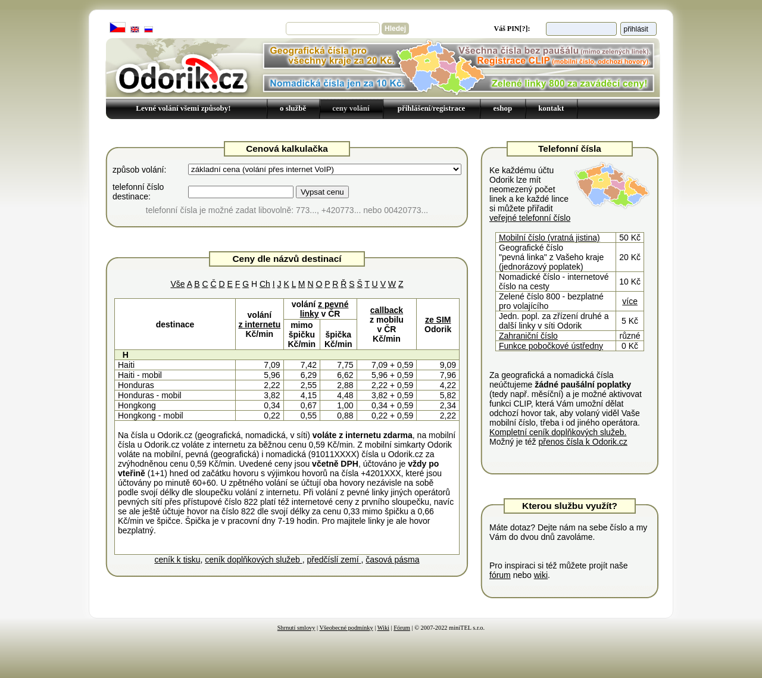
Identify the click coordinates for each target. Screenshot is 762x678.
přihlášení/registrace (431, 108)
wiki (541, 575)
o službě (293, 108)
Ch (265, 284)
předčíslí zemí (334, 559)
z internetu (259, 324)
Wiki (383, 627)
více (630, 301)
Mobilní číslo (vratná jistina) (549, 237)
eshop (502, 108)
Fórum (402, 627)
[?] (524, 28)
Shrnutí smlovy (296, 627)
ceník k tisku (177, 559)
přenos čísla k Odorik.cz (582, 441)
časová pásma (392, 559)
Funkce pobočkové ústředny (551, 346)
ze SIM (438, 319)
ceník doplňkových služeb (253, 559)
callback (386, 310)
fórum (500, 575)
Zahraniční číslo (528, 335)
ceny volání (350, 108)
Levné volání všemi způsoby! (183, 108)
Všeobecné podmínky (346, 627)
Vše (177, 284)
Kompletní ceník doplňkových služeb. (557, 432)
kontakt (551, 108)
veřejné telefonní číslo (529, 218)
